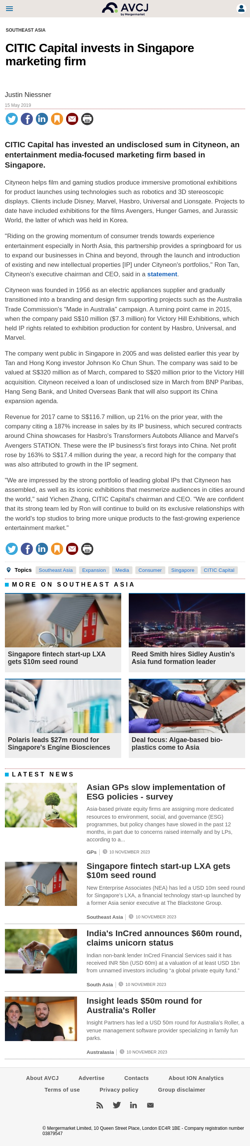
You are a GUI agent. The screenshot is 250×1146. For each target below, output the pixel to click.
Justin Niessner (28, 95)
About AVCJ (42, 1078)
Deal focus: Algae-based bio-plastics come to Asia (177, 743)
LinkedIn (133, 1105)
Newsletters (150, 1105)
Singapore (182, 570)
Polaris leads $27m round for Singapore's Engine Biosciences (59, 743)
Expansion (94, 570)
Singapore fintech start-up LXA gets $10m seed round (56, 657)
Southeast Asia (26, 30)
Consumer (150, 570)
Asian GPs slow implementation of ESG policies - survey (155, 791)
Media (122, 570)
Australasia (100, 1052)
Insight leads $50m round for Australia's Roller (144, 1005)
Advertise (92, 1078)
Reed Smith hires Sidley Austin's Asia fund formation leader (183, 657)
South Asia (99, 984)
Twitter (116, 1105)
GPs (91, 852)
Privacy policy (119, 1090)
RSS (99, 1105)
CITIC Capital (219, 570)
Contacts (136, 1078)
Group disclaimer (181, 1090)
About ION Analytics (196, 1078)
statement (162, 274)
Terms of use (62, 1090)
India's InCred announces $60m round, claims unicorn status (164, 938)
